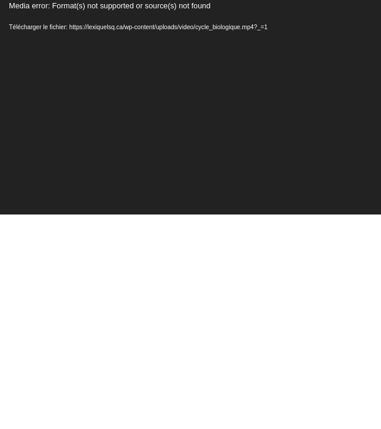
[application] (190, 107)
